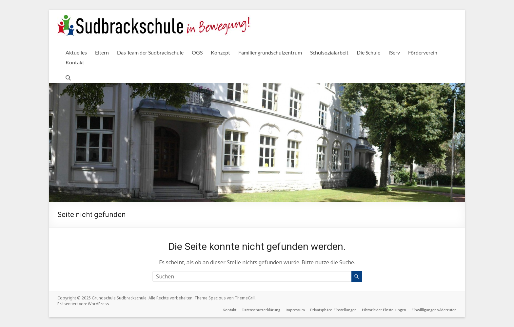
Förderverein (422, 52)
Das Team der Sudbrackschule (150, 52)
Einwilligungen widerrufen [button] (434, 309)
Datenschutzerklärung (261, 309)
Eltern (102, 52)
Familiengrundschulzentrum (270, 52)
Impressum (295, 309)
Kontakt (75, 62)
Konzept (220, 52)
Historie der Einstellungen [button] (384, 309)
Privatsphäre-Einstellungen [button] (333, 309)
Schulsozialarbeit (329, 52)
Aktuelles (76, 52)
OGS (197, 52)
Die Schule (368, 52)
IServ (394, 52)
